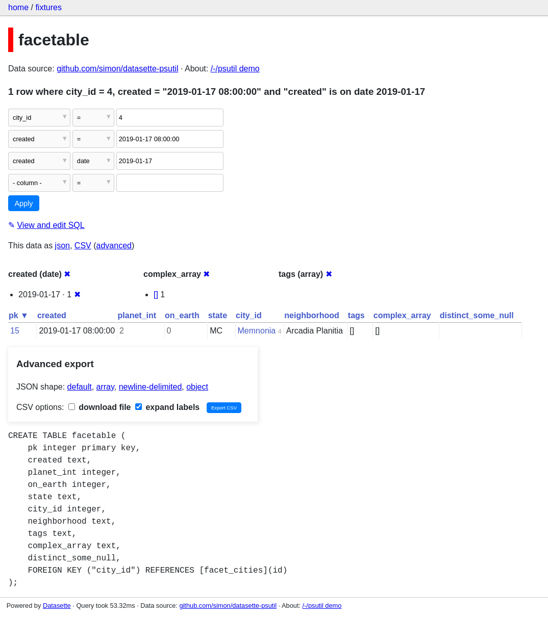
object (197, 386)
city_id (249, 315)
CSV (82, 245)
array (105, 386)
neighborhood (311, 315)
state (217, 315)
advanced (114, 245)
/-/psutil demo (235, 68)
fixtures (48, 7)
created (51, 315)
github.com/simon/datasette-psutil (117, 68)
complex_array (402, 315)
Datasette (57, 605)
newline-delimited (150, 386)
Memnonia (257, 330)
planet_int (137, 315)
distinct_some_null (477, 315)
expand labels (167, 407)
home (18, 7)
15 (14, 330)
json (62, 245)
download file (99, 407)
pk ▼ (19, 315)
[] (156, 294)
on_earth (182, 315)
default (79, 386)
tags (356, 315)
